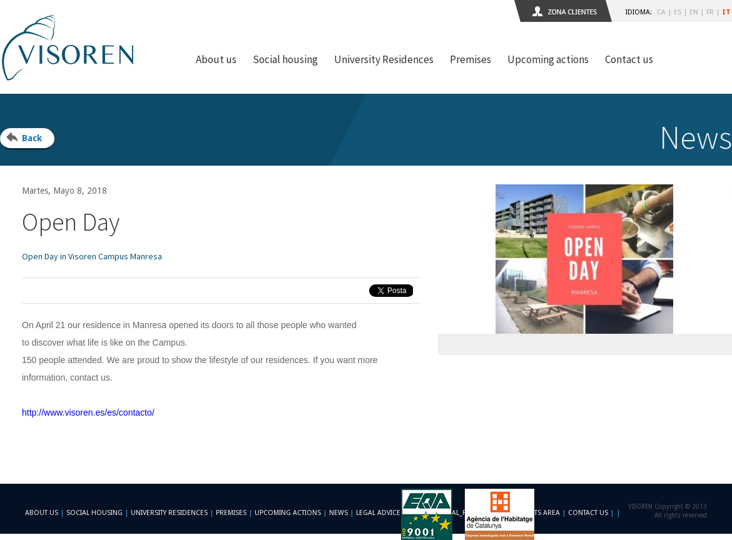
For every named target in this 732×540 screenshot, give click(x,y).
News (338, 513)
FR (710, 12)
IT (726, 12)
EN (693, 12)
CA (661, 12)
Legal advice (378, 513)
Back (32, 138)
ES (677, 12)
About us (216, 59)
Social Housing (95, 513)
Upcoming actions (548, 59)
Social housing (285, 59)
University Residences (384, 59)
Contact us (629, 59)
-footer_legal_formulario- (458, 513)
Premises (470, 59)
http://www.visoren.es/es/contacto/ (88, 413)
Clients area (538, 513)
